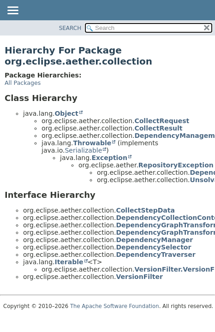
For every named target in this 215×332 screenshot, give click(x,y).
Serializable (83, 150)
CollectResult (158, 128)
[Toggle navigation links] (12, 11)
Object (66, 113)
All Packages (23, 82)
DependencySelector (153, 247)
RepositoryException (176, 165)
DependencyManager (154, 239)
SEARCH (70, 28)
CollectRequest (161, 121)
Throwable (92, 143)
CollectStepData (145, 210)
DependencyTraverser (155, 254)
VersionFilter (139, 276)
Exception (109, 157)
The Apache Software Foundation (114, 306)
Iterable (68, 262)
